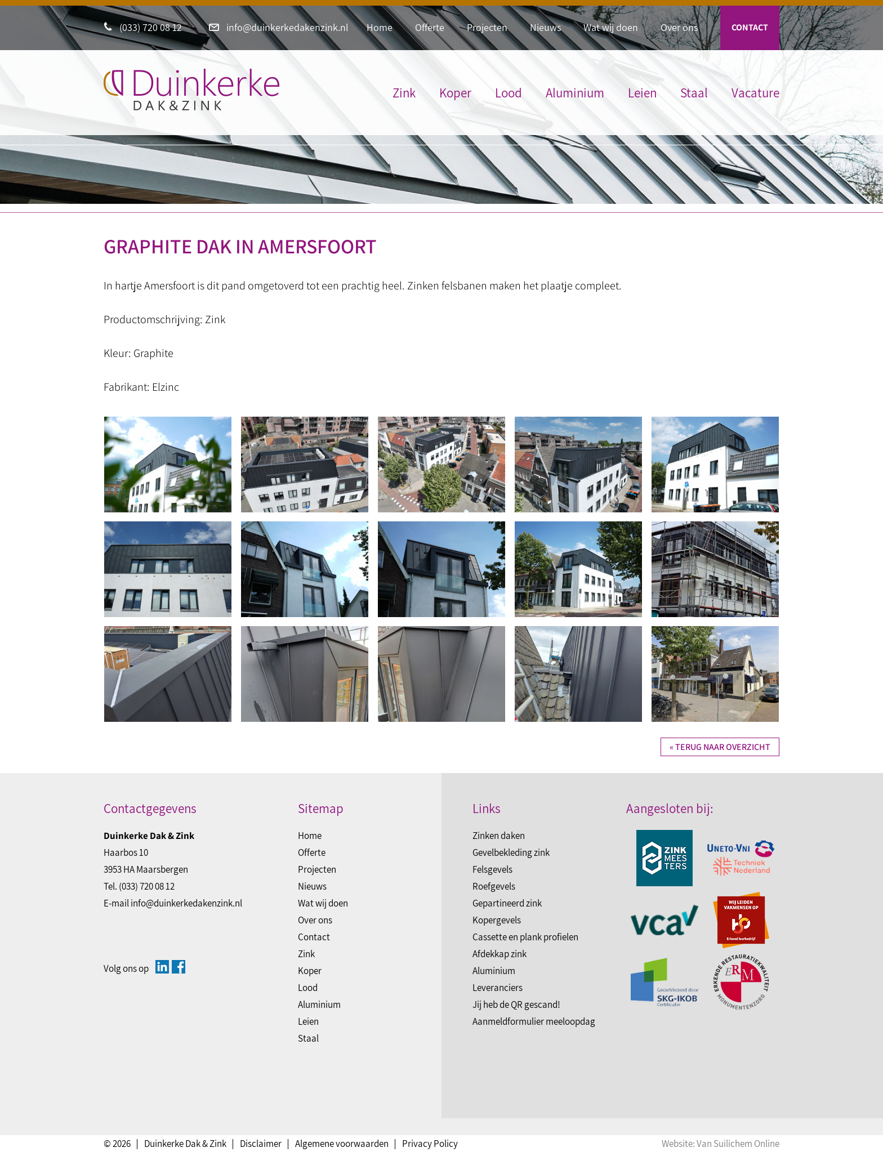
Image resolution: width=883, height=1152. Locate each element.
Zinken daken (498, 835)
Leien (642, 92)
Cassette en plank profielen (525, 937)
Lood (508, 92)
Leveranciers (497, 987)
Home (380, 27)
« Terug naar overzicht (720, 747)
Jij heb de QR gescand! (516, 1004)
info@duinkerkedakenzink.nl (279, 27)
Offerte (429, 27)
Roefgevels (493, 886)
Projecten (487, 27)
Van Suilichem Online (738, 1143)
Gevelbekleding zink (511, 852)
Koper (455, 92)
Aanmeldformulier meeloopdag (533, 1021)
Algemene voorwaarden (342, 1143)
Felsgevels (492, 869)
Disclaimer (261, 1143)
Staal (694, 92)
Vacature (755, 92)
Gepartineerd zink (507, 903)
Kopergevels (496, 920)
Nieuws (545, 27)
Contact (750, 27)
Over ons (679, 27)
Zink (404, 92)
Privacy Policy (430, 1143)
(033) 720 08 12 (143, 27)
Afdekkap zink (499, 954)
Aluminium (575, 92)
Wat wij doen (610, 27)
